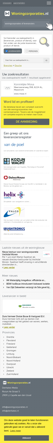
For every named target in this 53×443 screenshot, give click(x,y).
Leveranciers (13, 51)
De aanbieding (26, 122)
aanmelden (19, 3)
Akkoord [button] (26, 438)
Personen (32, 51)
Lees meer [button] (15, 431)
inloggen (7, 3)
